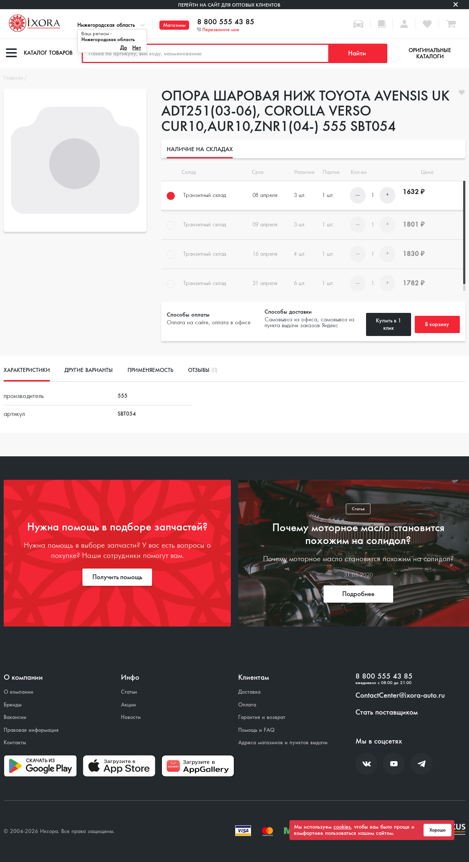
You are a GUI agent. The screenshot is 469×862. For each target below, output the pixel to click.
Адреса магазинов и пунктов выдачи (283, 742)
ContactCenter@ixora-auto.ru (400, 695)
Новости (131, 717)
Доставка (249, 692)
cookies (342, 826)
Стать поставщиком (386, 712)
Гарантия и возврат (261, 717)
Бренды (13, 705)
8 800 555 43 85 (225, 22)
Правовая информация (31, 730)
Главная (13, 78)
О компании (18, 692)
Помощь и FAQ (256, 730)
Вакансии (15, 717)
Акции (128, 705)
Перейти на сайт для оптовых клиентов (229, 5)
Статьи (129, 692)
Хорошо (437, 830)
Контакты (15, 742)
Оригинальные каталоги (430, 53)
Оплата (247, 705)
